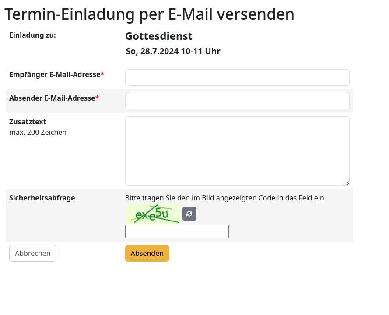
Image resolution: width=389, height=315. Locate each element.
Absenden (147, 253)
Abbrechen (33, 253)
